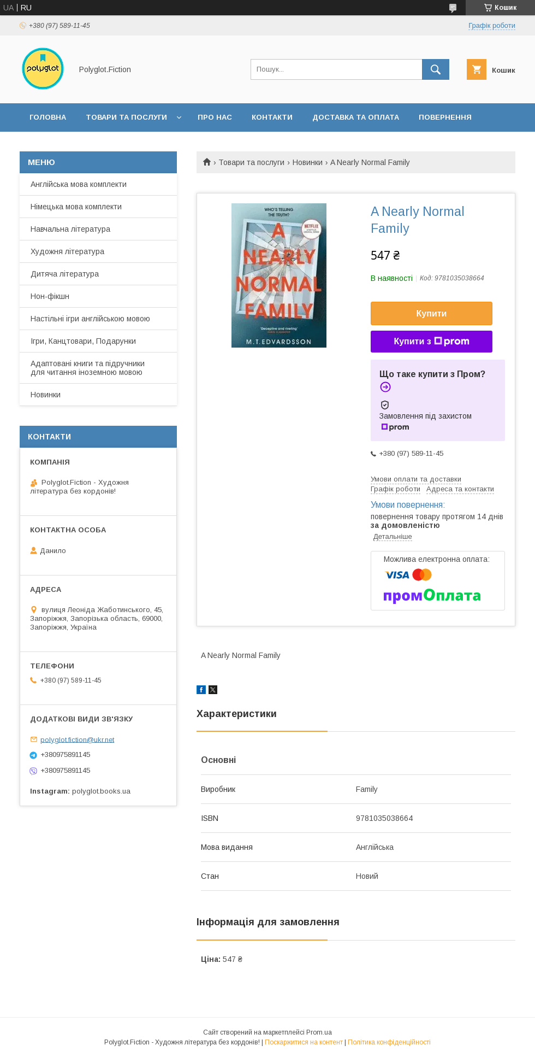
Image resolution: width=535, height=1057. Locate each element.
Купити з (431, 342)
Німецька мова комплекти (76, 206)
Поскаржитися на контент (304, 1042)
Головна (47, 117)
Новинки (308, 162)
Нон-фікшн (50, 296)
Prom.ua (319, 1032)
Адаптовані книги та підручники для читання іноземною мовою (88, 368)
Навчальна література (70, 229)
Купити (432, 313)
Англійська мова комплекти (79, 184)
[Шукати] (435, 69)
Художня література (67, 251)
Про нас (215, 117)
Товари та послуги (126, 117)
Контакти (272, 117)
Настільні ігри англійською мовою (90, 318)
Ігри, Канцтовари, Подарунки (83, 341)
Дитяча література (65, 273)
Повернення (445, 117)
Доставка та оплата (355, 117)
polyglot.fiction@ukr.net (77, 739)
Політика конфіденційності (389, 1042)
